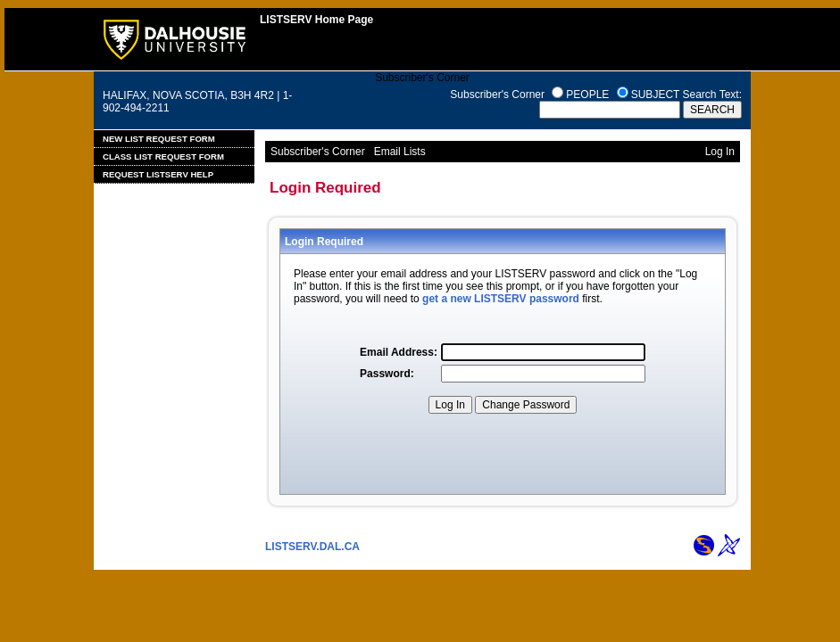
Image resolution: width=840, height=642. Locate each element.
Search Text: (712, 94)
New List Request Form (159, 139)
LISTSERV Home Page (316, 19)
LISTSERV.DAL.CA (312, 546)
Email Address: (398, 352)
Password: (387, 373)
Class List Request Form (163, 156)
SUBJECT (655, 94)
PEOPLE (587, 94)
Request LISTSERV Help (158, 174)
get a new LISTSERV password (500, 298)
